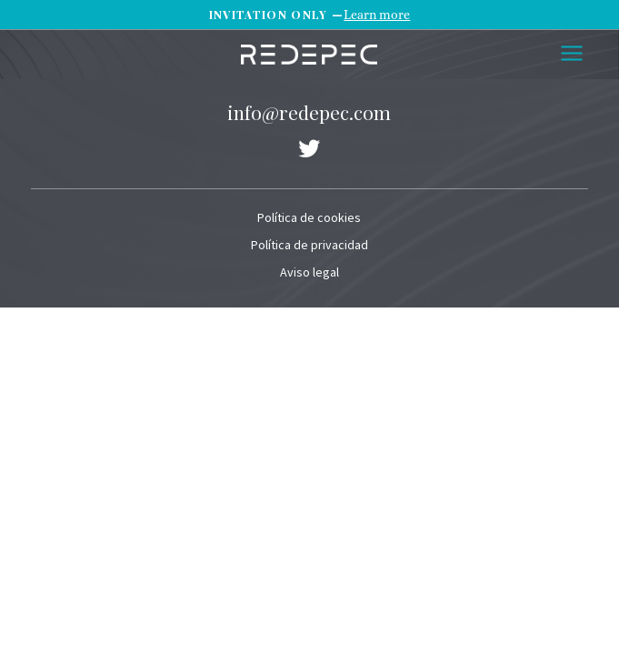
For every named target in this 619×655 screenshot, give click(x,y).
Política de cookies (309, 217)
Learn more (377, 14)
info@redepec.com (309, 112)
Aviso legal (309, 272)
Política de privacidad (309, 244)
